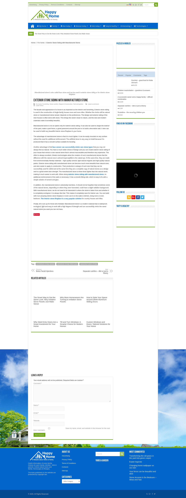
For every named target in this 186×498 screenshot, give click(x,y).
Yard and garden (78, 104)
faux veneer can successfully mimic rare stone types (72, 147)
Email (36, 413)
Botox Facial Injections (49, 270)
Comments (137, 75)
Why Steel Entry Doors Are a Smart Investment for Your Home (46, 324)
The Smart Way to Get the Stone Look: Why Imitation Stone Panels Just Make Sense (62, 34)
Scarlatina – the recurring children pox (131, 112)
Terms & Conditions (57, 5)
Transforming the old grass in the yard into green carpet (141, 457)
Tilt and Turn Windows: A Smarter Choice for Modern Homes (71, 324)
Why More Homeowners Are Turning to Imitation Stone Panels (72, 299)
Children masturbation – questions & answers (134, 90)
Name (36, 405)
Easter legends (135, 462)
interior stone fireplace (67, 264)
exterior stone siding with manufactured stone (86, 174)
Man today (65, 26)
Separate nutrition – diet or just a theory (95, 271)
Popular (128, 75)
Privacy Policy (43, 5)
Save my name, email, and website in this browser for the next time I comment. (72, 429)
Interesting (125, 26)
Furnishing (45, 104)
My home (41, 26)
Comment (38, 383)
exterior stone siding (45, 264)
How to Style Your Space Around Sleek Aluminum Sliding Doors (96, 299)
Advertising (33, 5)
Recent (120, 75)
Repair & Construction (65, 104)
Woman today (80, 26)
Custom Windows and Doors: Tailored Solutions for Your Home (98, 324)
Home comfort (54, 104)
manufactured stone (89, 264)
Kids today (95, 26)
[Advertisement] (111, 14)
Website (36, 421)
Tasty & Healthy (110, 26)
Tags (145, 75)
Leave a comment (93, 104)
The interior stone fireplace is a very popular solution (61, 198)
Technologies (140, 26)
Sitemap (77, 5)
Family (53, 26)
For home (41, 43)
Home (32, 26)
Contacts (69, 5)
